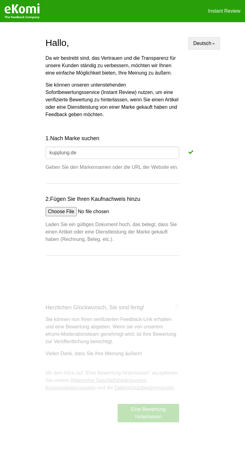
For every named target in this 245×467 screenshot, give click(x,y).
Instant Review (224, 11)
